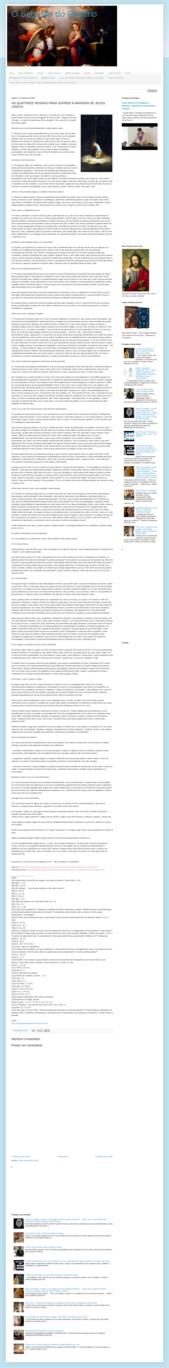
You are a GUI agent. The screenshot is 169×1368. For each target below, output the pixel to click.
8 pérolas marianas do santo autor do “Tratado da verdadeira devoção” (146, 510)
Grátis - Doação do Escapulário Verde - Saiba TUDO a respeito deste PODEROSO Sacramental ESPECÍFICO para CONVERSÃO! (146, 373)
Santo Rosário (54, 73)
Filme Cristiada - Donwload (146, 491)
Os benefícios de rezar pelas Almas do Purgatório (44, 1331)
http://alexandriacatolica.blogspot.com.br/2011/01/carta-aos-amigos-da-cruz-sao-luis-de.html (66, 870)
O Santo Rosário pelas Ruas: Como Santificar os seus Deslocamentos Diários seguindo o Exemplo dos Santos (67, 1261)
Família (87, 73)
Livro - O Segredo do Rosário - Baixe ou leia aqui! (81, 78)
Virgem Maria (114, 73)
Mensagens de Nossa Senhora (23, 78)
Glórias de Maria (72, 73)
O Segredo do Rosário (54, 14)
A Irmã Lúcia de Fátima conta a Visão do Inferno (43, 1247)
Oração (40, 73)
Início (11, 73)
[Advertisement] (62, 1132)
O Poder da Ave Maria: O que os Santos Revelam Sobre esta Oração (51, 1275)
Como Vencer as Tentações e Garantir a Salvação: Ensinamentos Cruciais (139, 106)
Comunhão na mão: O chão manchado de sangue (44, 1233)
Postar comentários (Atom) (28, 1161)
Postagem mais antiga (103, 1157)
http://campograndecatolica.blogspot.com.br (29, 1023)
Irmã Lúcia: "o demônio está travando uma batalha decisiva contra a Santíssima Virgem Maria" (61, 1303)
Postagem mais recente (21, 1157)
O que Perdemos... (116, 78)
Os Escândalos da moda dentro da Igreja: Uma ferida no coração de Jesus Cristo (56, 1317)
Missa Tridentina (25, 73)
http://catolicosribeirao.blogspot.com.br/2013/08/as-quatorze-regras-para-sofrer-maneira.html (58, 867)
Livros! (128, 73)
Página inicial (63, 1157)
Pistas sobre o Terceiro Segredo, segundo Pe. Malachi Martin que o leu (52, 1345)
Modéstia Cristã (48, 78)
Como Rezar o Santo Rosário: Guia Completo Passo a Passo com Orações (42, 82)
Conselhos (99, 73)
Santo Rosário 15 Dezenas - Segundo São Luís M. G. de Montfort (146, 434)
